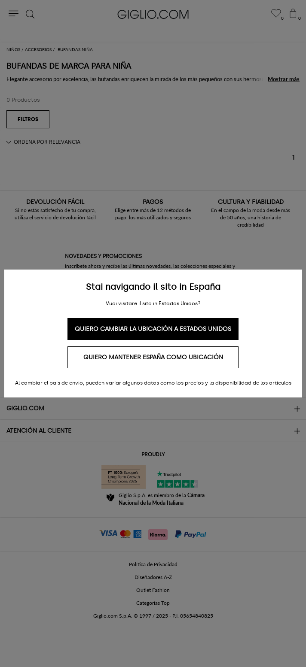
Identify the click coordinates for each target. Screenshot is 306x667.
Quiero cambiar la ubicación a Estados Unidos (153, 329)
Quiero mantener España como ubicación (153, 357)
